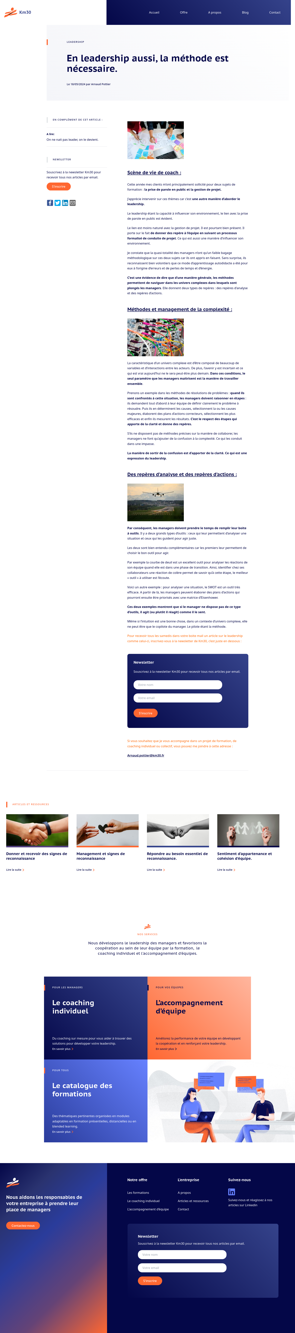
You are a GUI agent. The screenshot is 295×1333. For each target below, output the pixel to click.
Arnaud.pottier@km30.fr (145, 755)
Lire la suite (13, 869)
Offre (184, 12)
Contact (275, 12)
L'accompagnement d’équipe (148, 1209)
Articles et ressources (193, 1201)
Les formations (138, 1192)
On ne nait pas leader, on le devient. (73, 139)
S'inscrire (58, 186)
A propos (214, 12)
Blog (245, 12)
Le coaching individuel (143, 1201)
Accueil (154, 12)
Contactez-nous (23, 1225)
